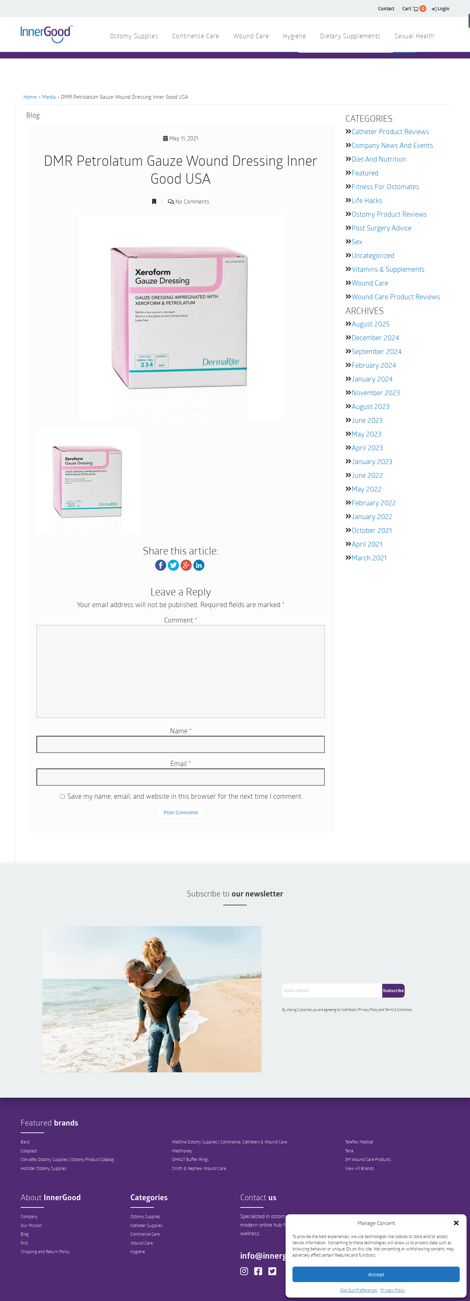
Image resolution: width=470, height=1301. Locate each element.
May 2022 (367, 488)
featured (365, 172)
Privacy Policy (393, 1290)
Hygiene (137, 1218)
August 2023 (370, 406)
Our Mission (31, 1191)
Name (181, 730)
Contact (386, 8)
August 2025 (370, 323)
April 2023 (367, 447)
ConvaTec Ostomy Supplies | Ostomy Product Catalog (67, 1125)
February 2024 (374, 365)
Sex (357, 241)
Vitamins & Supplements (388, 269)
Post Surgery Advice (382, 227)
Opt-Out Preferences (358, 1290)
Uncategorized (373, 255)
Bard (25, 1107)
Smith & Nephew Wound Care (199, 1134)
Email (180, 763)
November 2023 (376, 392)
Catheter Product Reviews (390, 131)
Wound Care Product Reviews (396, 296)
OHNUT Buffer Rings (190, 1125)
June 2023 (367, 420)
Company (29, 1182)
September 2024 (377, 351)
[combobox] (345, 66)
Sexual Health (414, 36)
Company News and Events (392, 145)
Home (30, 96)
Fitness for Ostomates (385, 186)
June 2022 (367, 475)
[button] (456, 1222)
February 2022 (374, 502)
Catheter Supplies (146, 1191)
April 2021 (367, 543)
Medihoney (182, 1116)
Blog (25, 1200)
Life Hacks (367, 200)
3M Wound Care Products (368, 1125)
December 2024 (375, 337)
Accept (376, 1274)
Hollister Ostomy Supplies (43, 1134)
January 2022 (372, 516)
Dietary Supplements (350, 36)
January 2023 (372, 461)
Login (440, 8)
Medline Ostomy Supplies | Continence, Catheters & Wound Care (229, 1107)
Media (49, 96)
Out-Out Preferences (246, 1289)
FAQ (24, 1209)
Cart (414, 8)
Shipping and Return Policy (45, 1218)
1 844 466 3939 (173, 65)
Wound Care (370, 282)
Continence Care (145, 1200)
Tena (349, 1116)
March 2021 (369, 557)
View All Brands (359, 1134)
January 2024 (372, 378)
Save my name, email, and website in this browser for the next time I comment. (185, 796)
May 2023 (366, 433)
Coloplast (29, 1116)
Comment (180, 619)
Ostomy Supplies (145, 1182)
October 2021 (372, 530)
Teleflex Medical (359, 1107)
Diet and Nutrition (379, 158)
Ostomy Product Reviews (389, 213)
